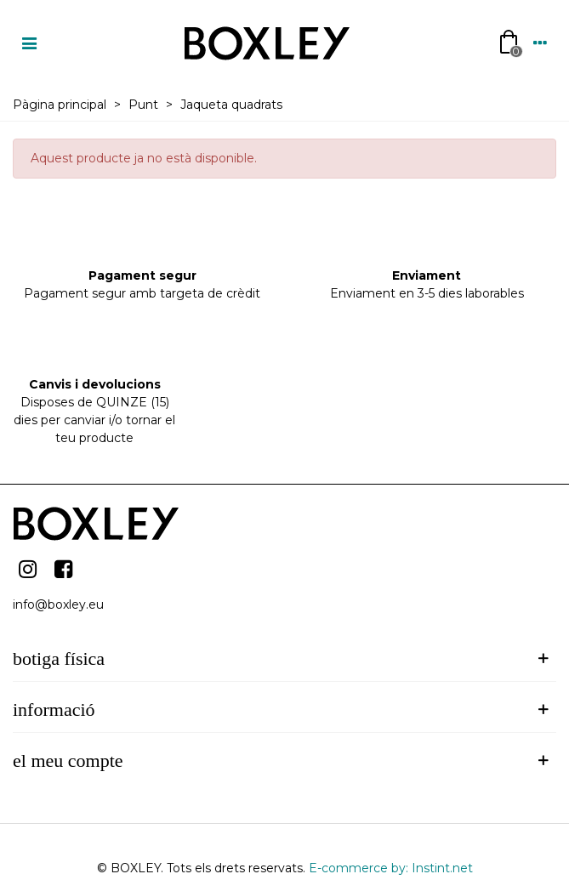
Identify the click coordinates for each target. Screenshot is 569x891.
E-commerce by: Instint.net (391, 868)
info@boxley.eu (58, 604)
